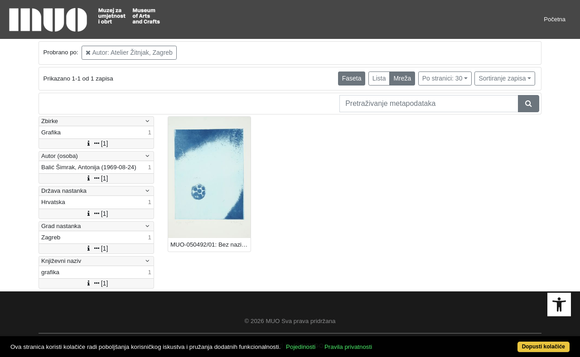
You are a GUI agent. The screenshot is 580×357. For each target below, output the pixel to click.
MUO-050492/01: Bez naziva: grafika (210, 244)
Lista (379, 78)
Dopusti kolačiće (543, 346)
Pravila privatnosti (348, 346)
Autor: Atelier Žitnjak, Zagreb (129, 52)
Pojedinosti (300, 346)
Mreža (402, 78)
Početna (555, 19)
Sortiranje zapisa (502, 78)
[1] (96, 143)
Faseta (352, 78)
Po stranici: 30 (442, 78)
